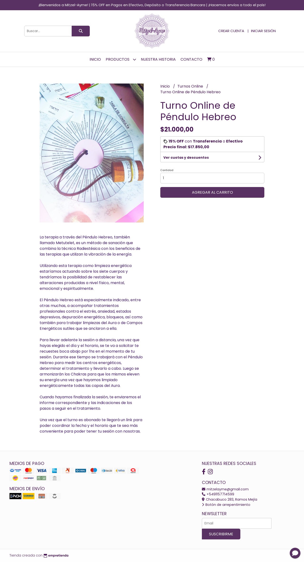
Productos (121, 59)
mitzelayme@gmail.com (225, 489)
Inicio (95, 59)
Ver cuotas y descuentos (186, 157)
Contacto (191, 59)
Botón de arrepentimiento (226, 504)
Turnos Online (190, 86)
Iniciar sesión (263, 30)
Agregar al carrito (212, 192)
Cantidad (166, 170)
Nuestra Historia (158, 59)
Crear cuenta (231, 30)
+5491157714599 (218, 494)
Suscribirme (221, 534)
